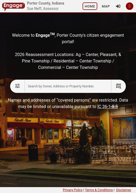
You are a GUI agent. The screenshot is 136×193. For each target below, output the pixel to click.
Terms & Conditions (99, 190)
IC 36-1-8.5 (107, 106)
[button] (90, 6)
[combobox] (68, 86)
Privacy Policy (73, 190)
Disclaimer (123, 190)
